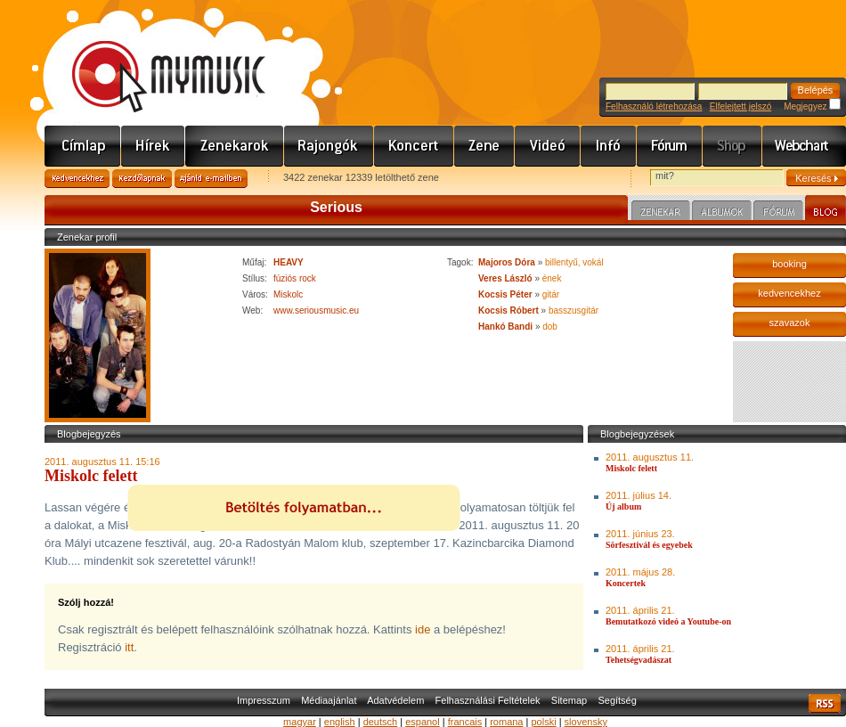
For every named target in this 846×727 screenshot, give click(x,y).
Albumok (722, 212)
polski (543, 721)
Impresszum (263, 700)
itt (129, 647)
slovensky (586, 721)
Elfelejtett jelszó (740, 106)
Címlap (83, 146)
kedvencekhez (789, 293)
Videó (548, 146)
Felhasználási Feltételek (488, 700)
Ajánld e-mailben (211, 178)
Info (609, 146)
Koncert (414, 146)
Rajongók (329, 146)
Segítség (617, 700)
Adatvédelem (395, 700)
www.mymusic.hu (154, 58)
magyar (299, 721)
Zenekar (660, 212)
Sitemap (569, 700)
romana (506, 721)
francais (465, 721)
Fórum (670, 146)
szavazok (789, 322)
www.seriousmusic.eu (316, 310)
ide (422, 629)
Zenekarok (234, 146)
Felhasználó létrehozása (654, 106)
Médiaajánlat (328, 700)
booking (789, 263)
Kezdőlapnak (142, 178)
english (339, 721)
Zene (484, 146)
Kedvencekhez (77, 178)
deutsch (380, 721)
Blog (825, 210)
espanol (422, 721)
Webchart (804, 146)
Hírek (153, 146)
